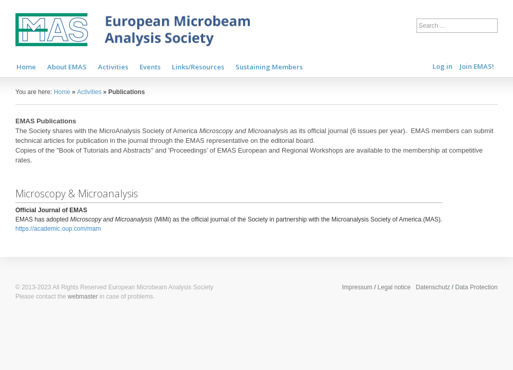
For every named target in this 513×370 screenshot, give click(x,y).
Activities (89, 92)
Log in (442, 66)
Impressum (357, 287)
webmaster (83, 296)
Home (62, 92)
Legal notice (394, 287)
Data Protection (476, 287)
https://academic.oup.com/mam (58, 228)
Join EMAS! (477, 66)
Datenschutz (433, 287)
